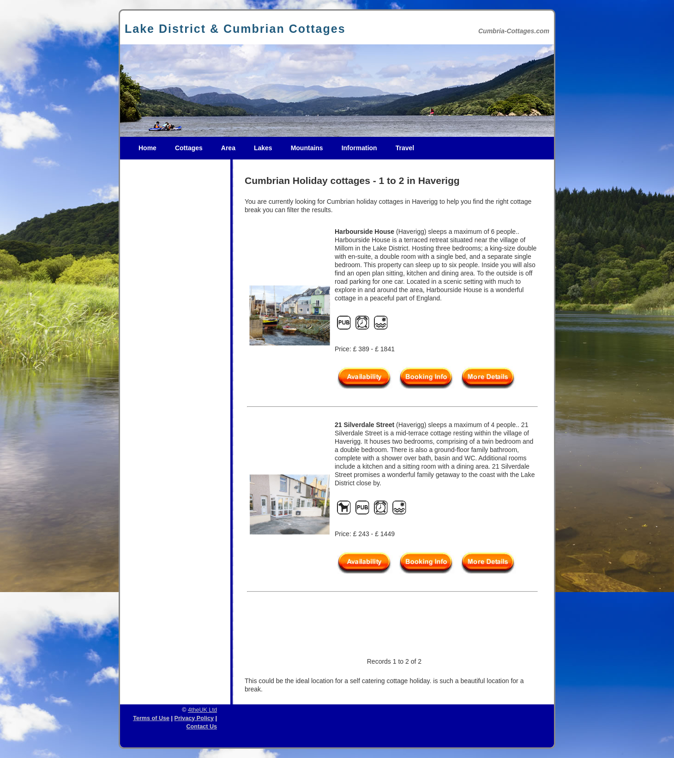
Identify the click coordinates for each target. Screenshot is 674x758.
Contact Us (202, 726)
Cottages (189, 148)
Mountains (307, 148)
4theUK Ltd (202, 710)
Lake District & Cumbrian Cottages (235, 28)
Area (228, 148)
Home (147, 148)
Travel (405, 148)
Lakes (263, 148)
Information (359, 148)
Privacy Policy (194, 718)
